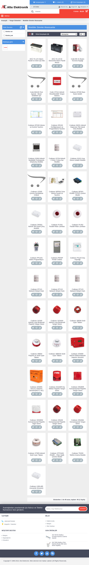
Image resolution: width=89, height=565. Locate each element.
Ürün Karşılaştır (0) (42, 34)
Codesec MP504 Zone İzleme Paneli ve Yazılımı (57, 193)
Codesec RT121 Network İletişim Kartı (36, 290)
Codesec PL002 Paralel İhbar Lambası (77, 225)
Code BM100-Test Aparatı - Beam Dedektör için (36, 94)
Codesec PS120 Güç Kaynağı (77, 258)
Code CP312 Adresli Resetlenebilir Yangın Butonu (57, 94)
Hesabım (5, 540)
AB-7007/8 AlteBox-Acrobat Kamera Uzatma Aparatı (59, 536)
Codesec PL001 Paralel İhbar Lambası (57, 225)
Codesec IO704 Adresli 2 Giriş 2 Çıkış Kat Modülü (57, 160)
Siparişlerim (6, 538)
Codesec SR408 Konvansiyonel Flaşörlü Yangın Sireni (57, 422)
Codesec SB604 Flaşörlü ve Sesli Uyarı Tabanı (36, 355)
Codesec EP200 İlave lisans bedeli (77, 93)
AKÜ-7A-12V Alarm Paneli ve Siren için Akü (36, 60)
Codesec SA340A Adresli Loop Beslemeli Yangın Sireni (57, 322)
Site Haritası (50, 526)
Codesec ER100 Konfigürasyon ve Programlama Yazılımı (57, 127)
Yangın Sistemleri (15, 20)
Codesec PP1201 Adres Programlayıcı (36, 258)
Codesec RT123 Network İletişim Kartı (77, 290)
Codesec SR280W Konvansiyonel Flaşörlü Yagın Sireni (36, 422)
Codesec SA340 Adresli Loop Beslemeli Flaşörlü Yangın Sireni (36, 322)
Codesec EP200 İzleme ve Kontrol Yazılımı (36, 126)
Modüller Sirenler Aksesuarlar (32, 20)
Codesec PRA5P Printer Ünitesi (57, 258)
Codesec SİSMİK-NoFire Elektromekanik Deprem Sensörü (78, 355)
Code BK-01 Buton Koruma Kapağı (77, 60)
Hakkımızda (49, 521)
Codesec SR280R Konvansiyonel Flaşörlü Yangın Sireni (77, 388)
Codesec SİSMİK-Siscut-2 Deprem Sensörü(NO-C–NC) (36, 388)
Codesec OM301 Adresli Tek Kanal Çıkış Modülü (36, 226)
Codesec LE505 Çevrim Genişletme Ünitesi (36, 193)
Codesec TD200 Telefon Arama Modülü (77, 454)
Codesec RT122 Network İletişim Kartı (56, 290)
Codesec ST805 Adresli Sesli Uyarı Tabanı (36, 454)
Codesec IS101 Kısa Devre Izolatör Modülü (77, 159)
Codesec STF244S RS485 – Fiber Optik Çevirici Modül (57, 455)
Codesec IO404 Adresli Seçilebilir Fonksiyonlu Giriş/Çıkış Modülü (36, 160)
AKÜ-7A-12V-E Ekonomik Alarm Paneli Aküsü (57, 60)
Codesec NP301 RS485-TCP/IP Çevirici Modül (77, 193)
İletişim (48, 523)
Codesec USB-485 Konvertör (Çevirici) (36, 487)
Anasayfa (4, 20)
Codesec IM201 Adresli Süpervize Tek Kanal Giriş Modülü (77, 127)
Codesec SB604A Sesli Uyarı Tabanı (57, 354)
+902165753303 (8, 521)
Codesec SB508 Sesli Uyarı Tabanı (77, 321)
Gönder (83, 509)
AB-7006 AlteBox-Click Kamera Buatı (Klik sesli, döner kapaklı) (59, 544)
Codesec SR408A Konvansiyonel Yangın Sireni (77, 422)
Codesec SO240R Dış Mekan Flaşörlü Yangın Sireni (57, 388)
